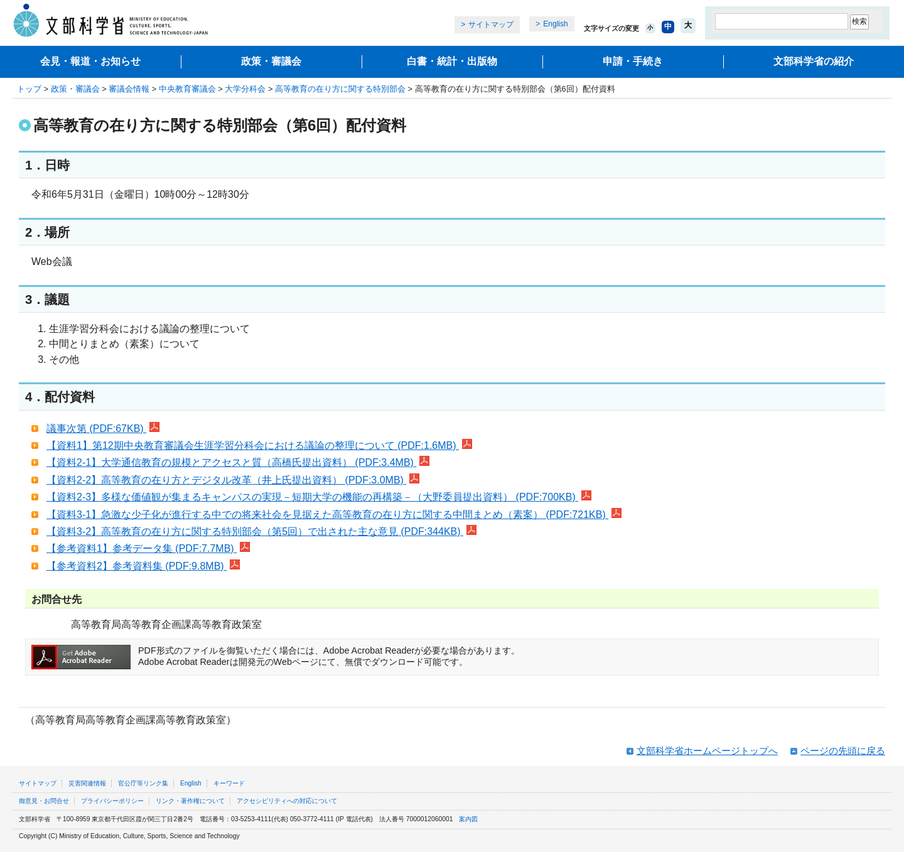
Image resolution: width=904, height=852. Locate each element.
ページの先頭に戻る (842, 750)
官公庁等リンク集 (143, 783)
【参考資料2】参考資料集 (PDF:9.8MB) (143, 566)
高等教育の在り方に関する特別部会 (340, 89)
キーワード (229, 783)
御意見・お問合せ (44, 800)
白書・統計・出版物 (452, 61)
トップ (29, 89)
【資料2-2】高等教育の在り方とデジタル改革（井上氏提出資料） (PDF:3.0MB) (232, 480)
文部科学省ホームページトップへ (707, 750)
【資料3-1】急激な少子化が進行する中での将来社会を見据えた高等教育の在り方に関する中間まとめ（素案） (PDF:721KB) (334, 514)
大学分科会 (245, 89)
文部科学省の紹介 (813, 61)
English (555, 23)
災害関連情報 (87, 783)
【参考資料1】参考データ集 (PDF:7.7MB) (148, 548)
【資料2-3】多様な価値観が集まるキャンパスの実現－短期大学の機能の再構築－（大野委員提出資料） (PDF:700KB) (318, 497)
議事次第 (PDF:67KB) (102, 428)
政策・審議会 (271, 61)
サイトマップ (491, 24)
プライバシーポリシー (112, 800)
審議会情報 (129, 89)
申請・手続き (633, 61)
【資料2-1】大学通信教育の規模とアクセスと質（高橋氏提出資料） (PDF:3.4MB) (237, 462)
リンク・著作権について (190, 800)
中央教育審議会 (187, 89)
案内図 (468, 819)
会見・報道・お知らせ (90, 61)
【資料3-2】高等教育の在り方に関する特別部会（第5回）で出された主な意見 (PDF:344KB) (261, 531)
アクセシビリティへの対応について (287, 800)
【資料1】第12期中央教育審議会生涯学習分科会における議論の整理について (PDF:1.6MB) (259, 445)
